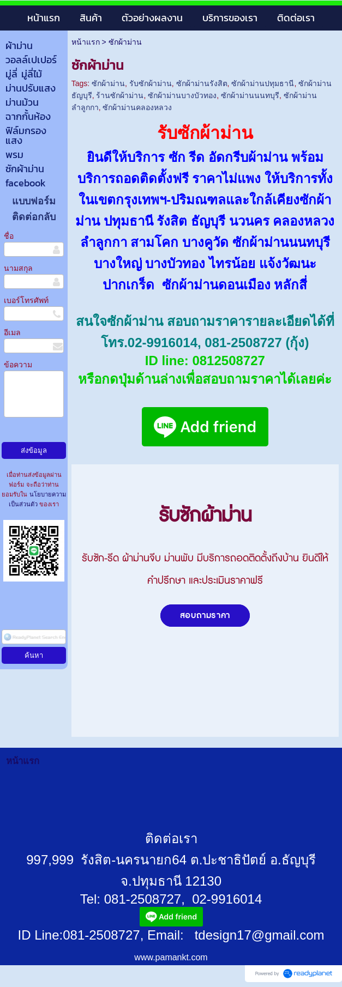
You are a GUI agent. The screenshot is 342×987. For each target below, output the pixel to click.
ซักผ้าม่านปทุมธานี (262, 83)
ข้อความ (18, 364)
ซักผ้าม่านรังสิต (201, 83)
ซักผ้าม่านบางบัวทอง (182, 95)
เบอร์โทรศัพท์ (26, 300)
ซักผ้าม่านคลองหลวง (137, 107)
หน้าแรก (85, 42)
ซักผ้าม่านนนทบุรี (250, 95)
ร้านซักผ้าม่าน (119, 95)
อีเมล (12, 332)
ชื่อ (9, 236)
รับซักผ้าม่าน (150, 83)
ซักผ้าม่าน (108, 83)
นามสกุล (18, 268)
